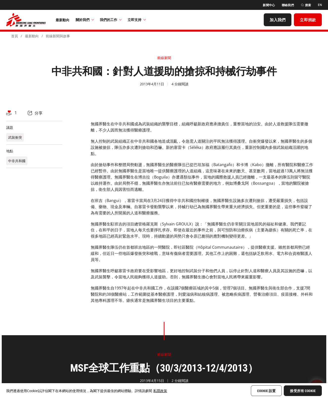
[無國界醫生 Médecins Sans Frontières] (26, 20)
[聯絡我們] (288, 5)
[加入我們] (278, 19)
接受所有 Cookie (303, 391)
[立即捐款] (308, 19)
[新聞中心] (269, 5)
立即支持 (137, 19)
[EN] (320, 5)
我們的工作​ (111, 19)
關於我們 (85, 19)
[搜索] (306, 5)
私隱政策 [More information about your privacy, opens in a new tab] (160, 390)
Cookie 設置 (266, 391)
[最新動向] (63, 19)
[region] (164, 390)
